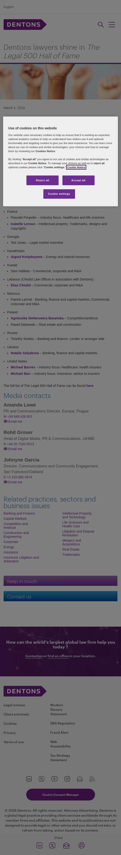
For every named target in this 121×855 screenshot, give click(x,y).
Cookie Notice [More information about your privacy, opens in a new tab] (76, 167)
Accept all (78, 180)
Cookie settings (59, 193)
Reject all (42, 180)
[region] (60, 161)
